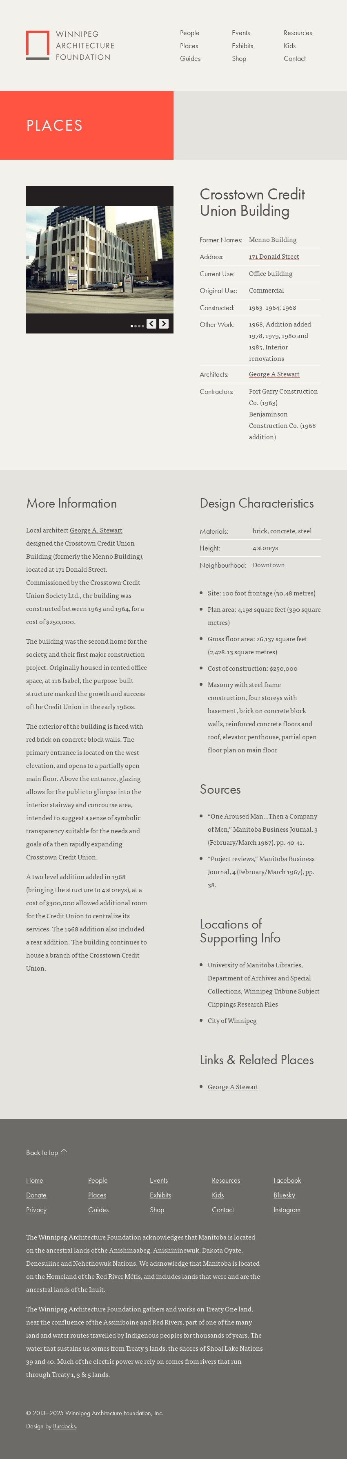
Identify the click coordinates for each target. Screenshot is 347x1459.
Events (241, 32)
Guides (190, 58)
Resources (298, 32)
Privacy (36, 1209)
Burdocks (64, 1426)
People (190, 32)
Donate (36, 1194)
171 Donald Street (274, 256)
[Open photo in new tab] (100, 259)
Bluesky (284, 1194)
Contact (295, 58)
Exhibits (242, 45)
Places (189, 45)
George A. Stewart (96, 529)
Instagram (287, 1209)
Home (34, 1180)
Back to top (46, 1152)
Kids (290, 45)
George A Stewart (274, 373)
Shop (239, 58)
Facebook (287, 1180)
